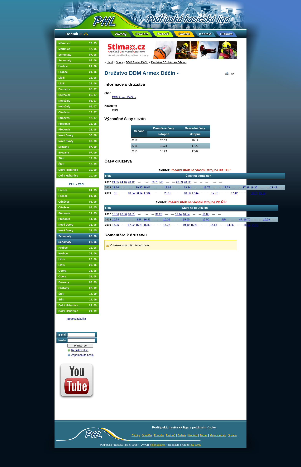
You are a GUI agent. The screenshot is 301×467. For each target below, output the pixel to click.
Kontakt (192, 435)
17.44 (195, 193)
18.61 (131, 214)
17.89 (246, 187)
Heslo (62, 340)
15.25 (115, 224)
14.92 (166, 224)
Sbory (119, 62)
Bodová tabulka (76, 318)
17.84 (147, 193)
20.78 (154, 182)
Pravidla (159, 435)
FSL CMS (195, 444)
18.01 (147, 187)
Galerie (182, 435)
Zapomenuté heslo (82, 354)
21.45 (273, 187)
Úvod (110, 62)
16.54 (186, 214)
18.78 (206, 187)
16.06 (166, 219)
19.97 (139, 187)
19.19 (186, 224)
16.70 (247, 219)
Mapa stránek (218, 435)
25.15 (167, 193)
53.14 (139, 193)
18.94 (131, 193)
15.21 (139, 224)
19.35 (254, 187)
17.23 (226, 187)
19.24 (187, 187)
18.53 (187, 193)
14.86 (230, 224)
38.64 (247, 224)
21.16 (115, 187)
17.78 (214, 193)
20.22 (187, 182)
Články (135, 435)
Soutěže (147, 435)
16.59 (266, 219)
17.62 (167, 187)
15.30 (254, 224)
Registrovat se (79, 350)
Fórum (203, 435)
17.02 (131, 224)
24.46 (123, 182)
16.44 (178, 214)
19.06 (115, 214)
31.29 (158, 214)
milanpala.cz (157, 444)
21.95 (115, 182)
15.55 (186, 219)
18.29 (254, 193)
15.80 (147, 224)
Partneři (170, 435)
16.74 (115, 219)
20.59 (179, 182)
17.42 (234, 193)
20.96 (123, 214)
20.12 (131, 182)
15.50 (206, 219)
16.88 (206, 214)
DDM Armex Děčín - (124, 97)
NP (161, 182)
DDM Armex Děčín (137, 62)
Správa (232, 435)
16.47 (147, 219)
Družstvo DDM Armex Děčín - (169, 62)
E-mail (62, 334)
